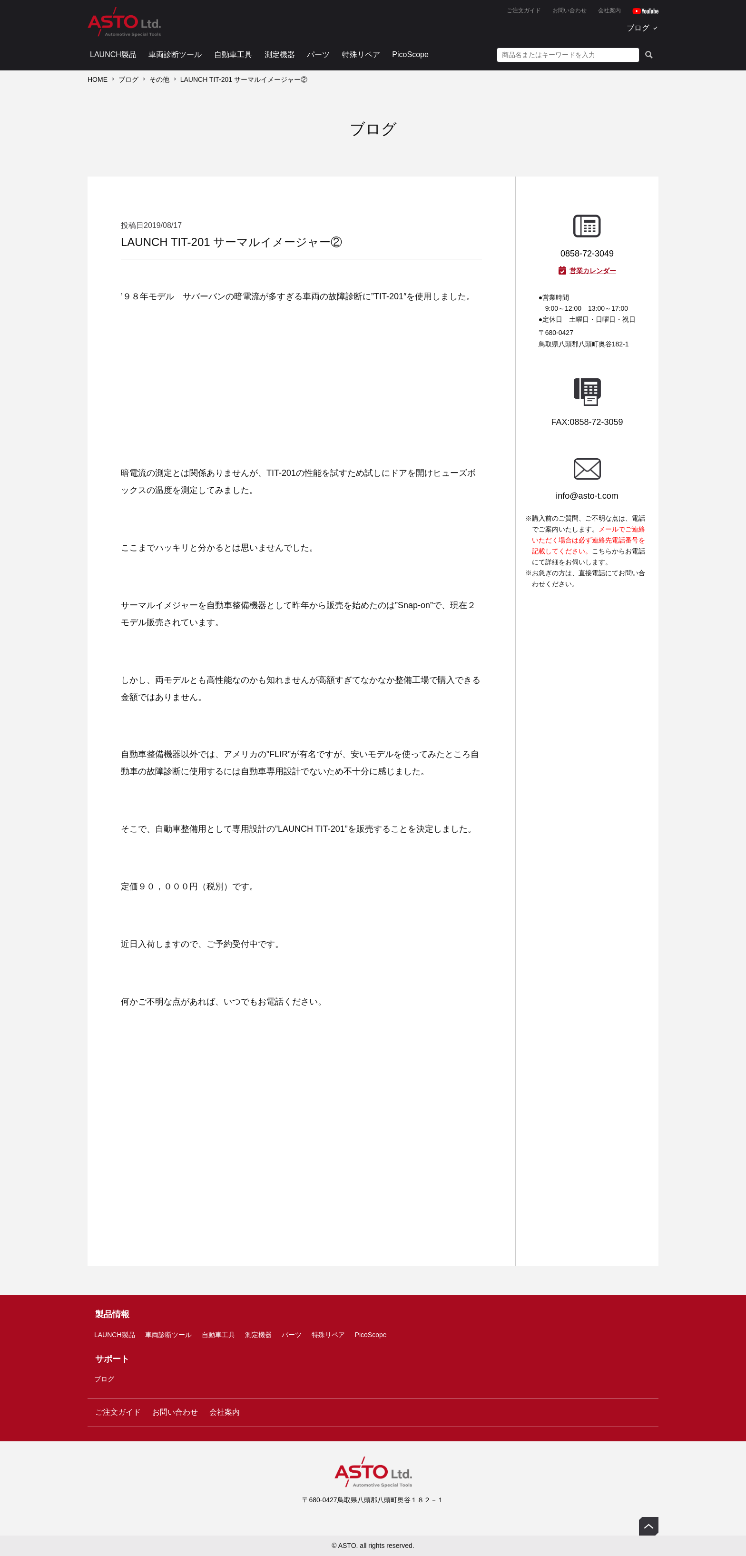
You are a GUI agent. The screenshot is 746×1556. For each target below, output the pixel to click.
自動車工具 (233, 54)
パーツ (318, 54)
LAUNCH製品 (113, 54)
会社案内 (609, 10)
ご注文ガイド (524, 10)
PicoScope (410, 54)
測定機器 (280, 54)
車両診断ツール (175, 54)
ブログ (638, 28)
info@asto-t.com (587, 496)
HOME (98, 79)
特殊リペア (361, 54)
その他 (159, 79)
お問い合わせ (569, 10)
